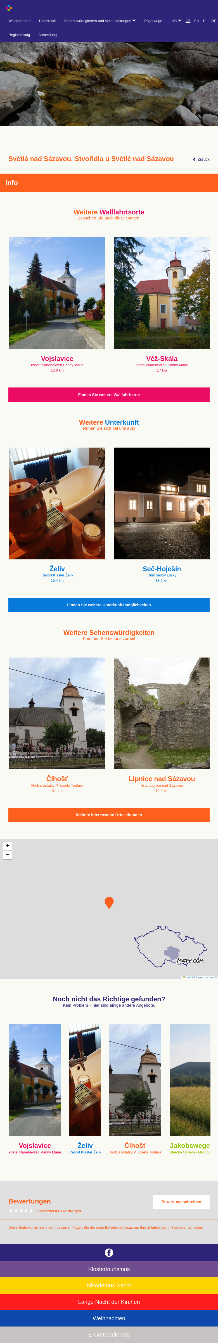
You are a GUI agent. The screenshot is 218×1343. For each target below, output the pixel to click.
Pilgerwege (153, 21)
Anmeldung (47, 35)
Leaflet (187, 977)
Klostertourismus (109, 1269)
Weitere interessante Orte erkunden (109, 815)
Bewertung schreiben (181, 1202)
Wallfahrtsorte (19, 21)
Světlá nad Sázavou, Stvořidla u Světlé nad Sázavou (91, 158)
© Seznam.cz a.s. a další (205, 977)
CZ (188, 21)
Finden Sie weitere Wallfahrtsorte (109, 395)
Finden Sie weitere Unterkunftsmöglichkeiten (109, 605)
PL (205, 21)
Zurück (201, 159)
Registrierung (19, 35)
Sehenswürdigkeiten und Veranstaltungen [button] (100, 21)
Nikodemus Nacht (109, 1285)
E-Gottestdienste (109, 1335)
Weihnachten (109, 1318)
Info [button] (176, 21)
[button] (109, 903)
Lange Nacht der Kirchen (109, 1302)
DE (213, 21)
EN (196, 21)
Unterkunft (47, 21)
